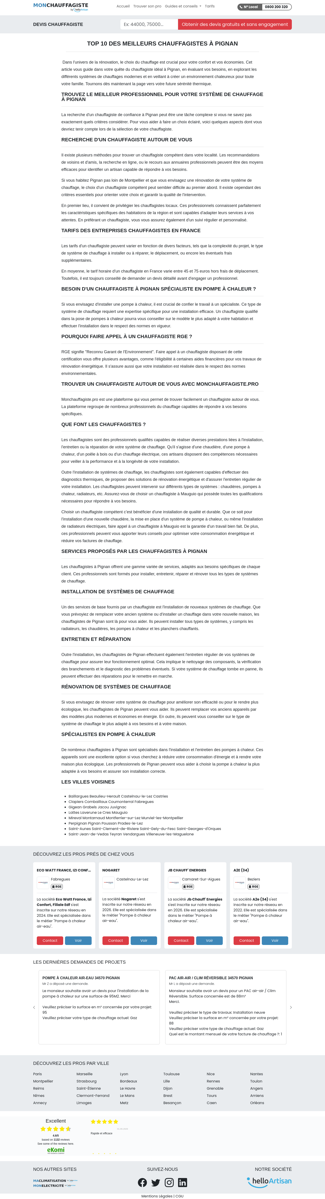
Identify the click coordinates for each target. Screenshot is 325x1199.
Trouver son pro (147, 6)
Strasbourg (86, 1081)
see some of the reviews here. (55, 1143)
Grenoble (215, 1088)
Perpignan (78, 823)
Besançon (172, 1102)
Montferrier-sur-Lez (123, 818)
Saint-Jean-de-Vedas (89, 834)
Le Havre (127, 1088)
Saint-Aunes (80, 828)
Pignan (94, 823)
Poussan (109, 823)
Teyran (116, 834)
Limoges (84, 1102)
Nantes (256, 1074)
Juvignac (118, 807)
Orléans (257, 1102)
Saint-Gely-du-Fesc (158, 828)
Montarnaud (94, 818)
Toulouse (171, 1074)
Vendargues (134, 834)
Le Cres (104, 812)
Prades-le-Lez (130, 823)
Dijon (167, 1088)
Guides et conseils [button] (182, 6)
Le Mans (127, 1095)
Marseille (85, 1074)
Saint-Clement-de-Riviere (115, 828)
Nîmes (38, 1095)
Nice (211, 1074)
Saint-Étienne (89, 1088)
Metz (124, 1102)
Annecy (40, 1102)
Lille (166, 1081)
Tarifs (210, 6)
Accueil (123, 6)
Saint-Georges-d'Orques (199, 828)
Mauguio (120, 812)
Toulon (256, 1081)
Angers (256, 1088)
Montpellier (134, 180)
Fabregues (144, 801)
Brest (167, 1095)
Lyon (124, 1074)
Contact (50, 940)
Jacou (103, 807)
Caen (211, 1102)
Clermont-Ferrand (93, 1095)
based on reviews (56, 1137)
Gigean (75, 807)
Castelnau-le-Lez (136, 796)
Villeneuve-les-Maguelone (170, 834)
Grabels (90, 807)
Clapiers (76, 801)
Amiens (257, 1095)
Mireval (75, 818)
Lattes (74, 812)
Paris (37, 1074)
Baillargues (79, 796)
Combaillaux (95, 801)
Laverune (88, 812)
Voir (78, 940)
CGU (180, 1196)
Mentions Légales (157, 1196)
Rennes (213, 1081)
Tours (211, 1095)
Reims (38, 1088)
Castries (160, 796)
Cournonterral (121, 801)
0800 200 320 (276, 7)
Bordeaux (128, 1081)
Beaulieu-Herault (105, 796)
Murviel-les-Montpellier (162, 818)
